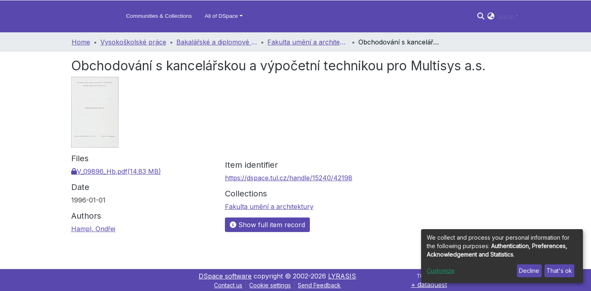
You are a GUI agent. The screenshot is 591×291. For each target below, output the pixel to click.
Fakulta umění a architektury (307, 42)
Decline (529, 270)
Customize (441, 270)
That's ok (559, 270)
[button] (491, 16)
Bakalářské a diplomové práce (216, 42)
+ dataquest (429, 284)
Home (81, 42)
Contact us (228, 285)
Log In (506, 16)
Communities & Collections (159, 16)
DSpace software (225, 276)
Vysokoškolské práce (133, 42)
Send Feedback (319, 285)
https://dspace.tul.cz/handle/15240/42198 (288, 178)
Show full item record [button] (267, 225)
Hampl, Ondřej (93, 229)
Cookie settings (270, 285)
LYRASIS (342, 276)
